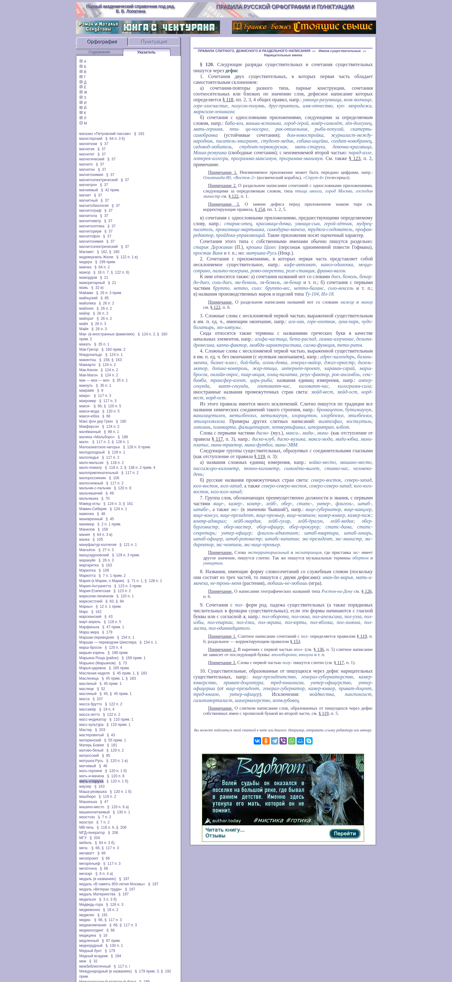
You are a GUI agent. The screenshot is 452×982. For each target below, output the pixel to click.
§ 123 (355, 158)
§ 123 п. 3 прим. (128, 586)
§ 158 (103, 529)
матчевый (87, 766)
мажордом (88, 277)
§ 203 (100, 730)
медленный (89, 941)
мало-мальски (91, 463)
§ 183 (142, 673)
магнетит (87, 154)
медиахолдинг (91, 930)
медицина (87, 935)
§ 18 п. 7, (101, 272)
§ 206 (121, 827)
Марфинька (89, 627)
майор (84, 313)
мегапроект (89, 858)
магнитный (88, 200)
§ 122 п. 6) (120, 272)
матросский (89, 755)
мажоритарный (92, 283)
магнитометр (90, 221)
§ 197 (124, 879)
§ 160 (121, 421)
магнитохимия (91, 241)
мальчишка (88, 498)
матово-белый (91, 750)
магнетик (87, 149)
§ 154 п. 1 (126, 637)
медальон (87, 899)
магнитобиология (94, 205)
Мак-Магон (88, 375)
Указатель (146, 52)
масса (84, 699)
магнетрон (88, 185)
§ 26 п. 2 (106, 303)
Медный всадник (93, 956)
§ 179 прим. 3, (147, 971)
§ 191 (102, 915)
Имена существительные (340, 51)
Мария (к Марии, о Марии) (101, 581)
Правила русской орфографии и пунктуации (285, 7)
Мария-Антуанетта (95, 586)
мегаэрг (86, 874)
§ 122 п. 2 (113, 704)
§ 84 (120, 601)
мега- (84, 848)
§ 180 (114, 252)
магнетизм (88, 144)
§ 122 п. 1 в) (127, 257)
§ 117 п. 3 (102, 396)
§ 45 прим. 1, (124, 673)
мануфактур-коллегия (98, 545)
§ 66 (106, 416)
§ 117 (217, 439)
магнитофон (89, 236)
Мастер (85, 730)
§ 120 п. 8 (122, 488)
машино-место (91, 807)
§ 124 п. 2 (107, 365)
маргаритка (89, 565)
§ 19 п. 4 (107, 709)
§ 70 (105, 498)
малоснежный (91, 483)
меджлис (86, 915)
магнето (86, 164)
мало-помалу (90, 467)
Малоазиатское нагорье (99, 447)
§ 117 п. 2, (101, 442)
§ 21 (104, 277)
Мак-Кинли (88, 370)
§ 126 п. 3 (114, 904)
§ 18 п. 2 (110, 910)
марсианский (90, 616)
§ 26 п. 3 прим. (109, 293)
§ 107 (98, 699)
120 (209, 64)
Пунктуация (154, 41)
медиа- (85, 920)
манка (84, 539)
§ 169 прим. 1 (134, 658)
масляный (88, 694)
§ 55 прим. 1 (115, 740)
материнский (90, 740)
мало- (84, 442)
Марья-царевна (92, 668)
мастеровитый (91, 735)
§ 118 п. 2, (114, 467)
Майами (86, 293)
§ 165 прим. (119, 668)
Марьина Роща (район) (99, 658)
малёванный (90, 432)
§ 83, (110, 601)
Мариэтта (87, 575)
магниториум (90, 231)
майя (83, 324)
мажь (83, 288)
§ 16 (103, 935)
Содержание (99, 52)
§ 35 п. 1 (101, 344)
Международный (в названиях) (105, 971)
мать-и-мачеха (91, 776)
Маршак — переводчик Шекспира (108, 642)
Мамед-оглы (90, 504)
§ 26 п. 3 (98, 324)
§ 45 (110, 519)
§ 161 (128, 504)
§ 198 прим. (118, 653)
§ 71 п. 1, (135, 581)
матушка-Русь (91, 761)
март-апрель (90, 622)
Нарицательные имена (283, 55)
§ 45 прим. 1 (111, 683)
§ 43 (108, 616)
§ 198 (123, 437)
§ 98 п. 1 (111, 432)
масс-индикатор (93, 719)
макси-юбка (89, 416)
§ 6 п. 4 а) (104, 874)
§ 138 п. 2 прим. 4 (139, 467)
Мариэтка (87, 570)
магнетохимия (91, 175)
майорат (86, 318)
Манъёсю (87, 550)
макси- (85, 406)
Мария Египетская (95, 591)
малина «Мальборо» (97, 437)
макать (85, 344)
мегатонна (88, 868)
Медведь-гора (91, 904)
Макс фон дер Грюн (96, 421)
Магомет (86, 252)
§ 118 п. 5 (112, 622)
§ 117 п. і (122, 966)
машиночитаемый (94, 812)
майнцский (88, 298)
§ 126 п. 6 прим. (137, 447)
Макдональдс (90, 355)
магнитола (88, 216)
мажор (84, 272)
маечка (85, 267)
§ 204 (95, 838)
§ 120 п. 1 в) (117, 761)
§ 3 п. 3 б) (107, 899)
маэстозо (87, 817)
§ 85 (105, 298)
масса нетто (89, 714)
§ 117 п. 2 (111, 457)
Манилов (87, 529)
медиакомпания (92, 925)
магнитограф (90, 210)
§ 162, (102, 252)
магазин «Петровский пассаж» (105, 134)
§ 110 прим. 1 (121, 719)
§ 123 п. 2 (122, 591)
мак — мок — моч (94, 380)
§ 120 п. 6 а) (118, 807)
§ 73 (123, 663)
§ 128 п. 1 (120, 442)
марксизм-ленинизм (96, 596)
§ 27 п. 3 (106, 550)
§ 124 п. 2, (147, 334)
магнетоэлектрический (98, 180)
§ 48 (101, 514)
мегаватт (86, 853)
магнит (85, 195)
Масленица (89, 678)
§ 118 (228, 99)
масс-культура (91, 724)
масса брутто (90, 704)
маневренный (91, 519)
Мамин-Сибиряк (93, 509)
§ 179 (107, 632)
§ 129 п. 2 (115, 750)
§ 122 (233, 196)
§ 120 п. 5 (112, 406)
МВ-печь (86, 827)
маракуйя (87, 560)
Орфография (102, 41)
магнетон (87, 169)
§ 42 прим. (110, 190)
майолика (87, 303)
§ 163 (117, 360)
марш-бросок (90, 647)
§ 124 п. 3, (112, 504)
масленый (88, 683)
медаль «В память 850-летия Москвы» (112, 884)
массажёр (87, 709)
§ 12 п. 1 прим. (109, 606)
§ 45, (104, 694)
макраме (86, 390)
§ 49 (109, 493)
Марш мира (89, 632)
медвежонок (89, 910)
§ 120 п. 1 (125, 596)
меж (82, 961)
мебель (85, 843)
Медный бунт (90, 951)
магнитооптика (91, 226)
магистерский (90, 138)
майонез (86, 308)
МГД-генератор (92, 833)
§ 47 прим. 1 (113, 627)
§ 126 (366, 591)
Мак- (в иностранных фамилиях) (107, 334)
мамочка (86, 514)
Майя (84, 329)
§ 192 (139, 134)
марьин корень (92, 653)
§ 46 (103, 766)
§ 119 (259, 456)
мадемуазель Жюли (96, 257)
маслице (86, 689)
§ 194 (116, 956)
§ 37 (104, 144)
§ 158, (105, 360)
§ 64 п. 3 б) (105, 843)
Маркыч (86, 606)
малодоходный (92, 452)
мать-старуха (91, 781)
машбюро (87, 796)
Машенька (88, 802)
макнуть (86, 385)
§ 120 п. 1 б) (116, 771)
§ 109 (104, 570)
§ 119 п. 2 (107, 796)
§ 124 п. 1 (114, 355)
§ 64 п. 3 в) (102, 534)
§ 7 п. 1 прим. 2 (112, 575)
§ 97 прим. (111, 941)
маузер (85, 786)
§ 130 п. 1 (121, 812)
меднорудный (91, 945)
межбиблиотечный (95, 966)
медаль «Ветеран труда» (100, 889)
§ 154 (260, 209)
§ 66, (98, 406)
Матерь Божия (91, 745)
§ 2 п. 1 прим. (109, 524)
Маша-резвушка (93, 792)
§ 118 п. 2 (115, 463)
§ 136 (318, 649)
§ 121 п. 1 (128, 545)
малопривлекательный (98, 473)
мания (84, 534)
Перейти (345, 833)
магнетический (91, 159)
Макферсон (89, 426)
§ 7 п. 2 (104, 817)
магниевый (88, 190)
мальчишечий (91, 493)
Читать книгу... (225, 830)
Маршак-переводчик (96, 637)
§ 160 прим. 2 (113, 349)
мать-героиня (90, 771)
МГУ (83, 838)
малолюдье (89, 457)
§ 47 (104, 802)
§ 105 (98, 539)
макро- (85, 396)
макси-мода (89, 411)
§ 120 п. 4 (113, 647)
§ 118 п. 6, (106, 827)
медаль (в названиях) (97, 879)
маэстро (86, 822)
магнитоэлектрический (98, 247)
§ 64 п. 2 (102, 267)
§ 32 (93, 961)
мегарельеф (89, 863)
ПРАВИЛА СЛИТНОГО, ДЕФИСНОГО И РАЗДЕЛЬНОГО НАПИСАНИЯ (254, 51)
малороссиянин (92, 478)
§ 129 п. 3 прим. (126, 555)
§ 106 (114, 478)
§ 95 (106, 755)
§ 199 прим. (105, 262)
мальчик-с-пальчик (95, 488)
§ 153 (295, 641)
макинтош (87, 360)
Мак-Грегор (89, 349)
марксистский (91, 601)
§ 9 (100, 390)
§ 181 (112, 745)
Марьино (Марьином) (97, 663)
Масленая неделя (94, 673)
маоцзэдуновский (94, 555)
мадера (85, 262)
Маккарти (87, 365)
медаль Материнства (97, 894)
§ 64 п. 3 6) (115, 138)
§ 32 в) (97, 288)
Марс (83, 612)
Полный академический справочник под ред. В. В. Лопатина (130, 8)
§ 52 (101, 689)
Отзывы (215, 835)
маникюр (86, 524)
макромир (87, 401)
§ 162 (96, 612)
